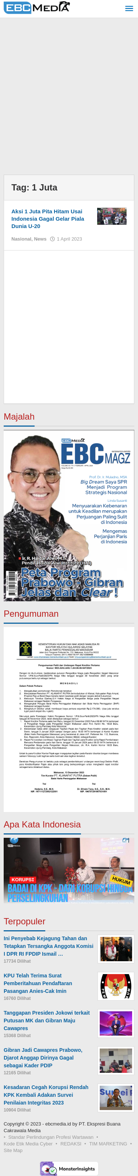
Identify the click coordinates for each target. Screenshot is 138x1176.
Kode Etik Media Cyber (28, 1144)
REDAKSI (70, 1144)
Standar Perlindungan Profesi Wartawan (50, 1137)
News (40, 239)
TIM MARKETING (108, 1144)
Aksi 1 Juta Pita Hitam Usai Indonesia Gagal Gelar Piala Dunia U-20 (47, 218)
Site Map (13, 1150)
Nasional (21, 239)
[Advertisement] (69, 98)
